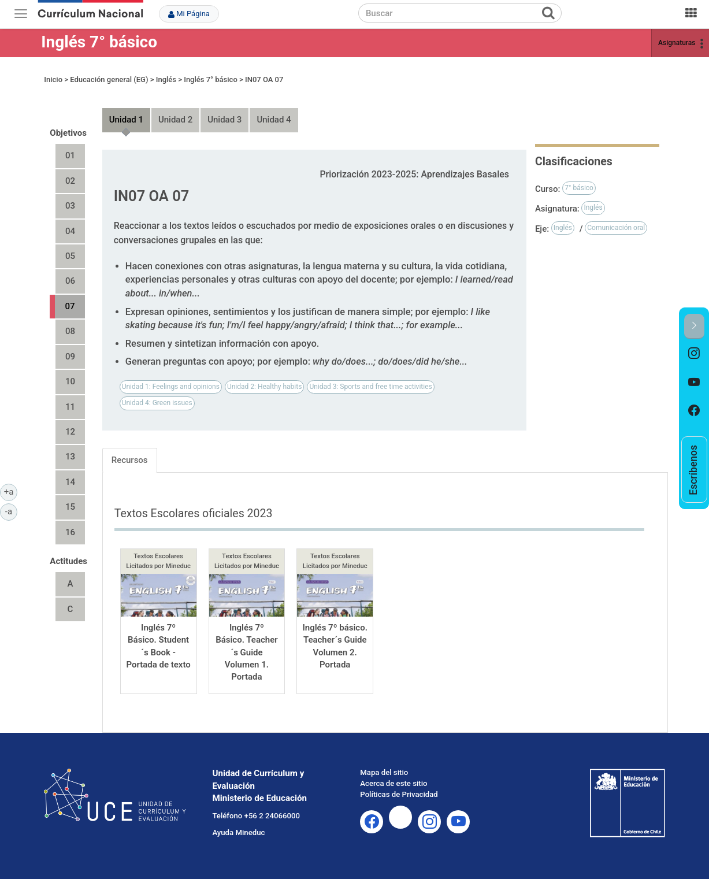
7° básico (579, 188)
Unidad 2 (175, 119)
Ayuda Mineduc (238, 832)
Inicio (53, 79)
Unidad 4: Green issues (157, 403)
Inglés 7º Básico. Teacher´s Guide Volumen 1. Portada (246, 652)
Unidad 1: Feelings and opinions (171, 387)
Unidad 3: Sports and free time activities (370, 387)
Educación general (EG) (109, 79)
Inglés (166, 79)
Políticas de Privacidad (398, 794)
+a (10, 491)
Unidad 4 (274, 119)
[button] (694, 326)
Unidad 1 (126, 119)
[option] (694, 353)
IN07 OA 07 (264, 79)
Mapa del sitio (384, 772)
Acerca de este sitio (393, 783)
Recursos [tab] (130, 460)
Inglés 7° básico (99, 41)
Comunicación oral (616, 228)
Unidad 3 (224, 119)
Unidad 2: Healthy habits (264, 387)
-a (11, 511)
